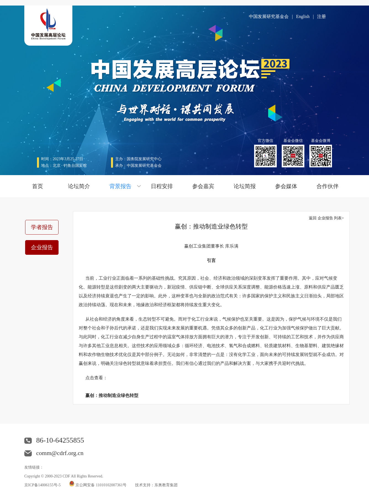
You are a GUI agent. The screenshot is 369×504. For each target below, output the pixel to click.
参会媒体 (286, 186)
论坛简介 (79, 186)
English (303, 16)
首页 (37, 186)
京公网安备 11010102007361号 (101, 485)
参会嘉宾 (203, 186)
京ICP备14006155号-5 (42, 485)
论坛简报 (245, 186)
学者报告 (42, 227)
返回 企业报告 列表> (326, 218)
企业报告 (42, 247)
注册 (321, 16)
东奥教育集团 (166, 485)
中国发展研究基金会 (269, 16)
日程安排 (162, 186)
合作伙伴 (328, 186)
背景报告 (120, 186)
